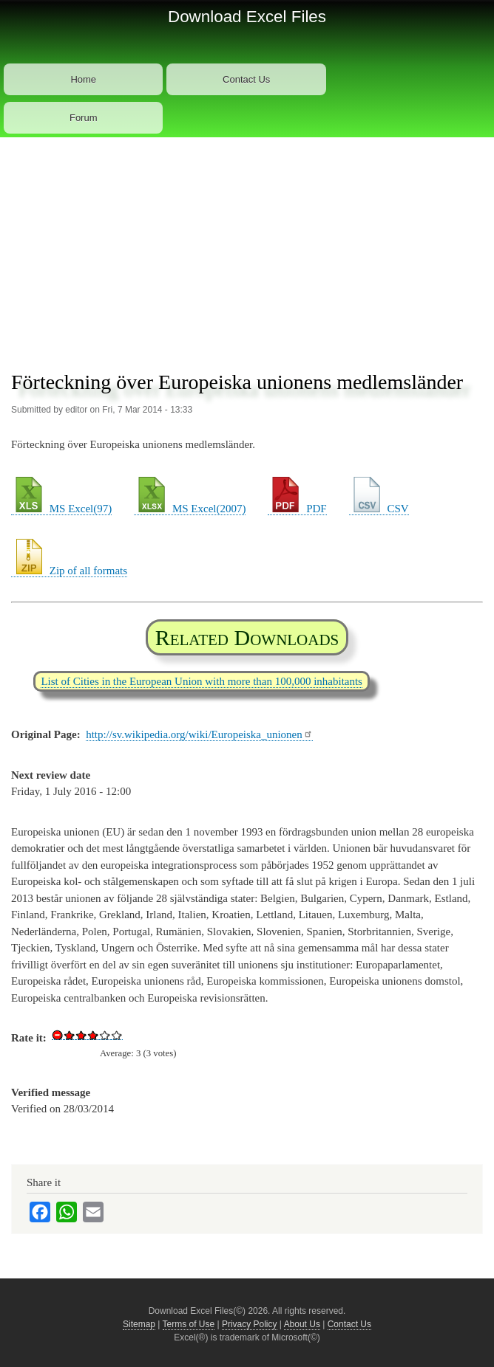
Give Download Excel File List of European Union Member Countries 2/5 (81, 1035)
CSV (379, 508)
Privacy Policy (249, 1324)
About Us (302, 1324)
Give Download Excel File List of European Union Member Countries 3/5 (93, 1035)
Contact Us (246, 79)
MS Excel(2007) (190, 508)
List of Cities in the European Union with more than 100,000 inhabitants (201, 681)
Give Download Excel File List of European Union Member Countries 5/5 (117, 1035)
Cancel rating (58, 1035)
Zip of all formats (69, 570)
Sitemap (139, 1324)
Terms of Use (189, 1324)
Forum (84, 117)
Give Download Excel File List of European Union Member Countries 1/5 (69, 1035)
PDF (297, 508)
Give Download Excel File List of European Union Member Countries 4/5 (105, 1035)
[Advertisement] (247, 248)
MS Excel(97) (61, 508)
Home (83, 79)
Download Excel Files (247, 16)
